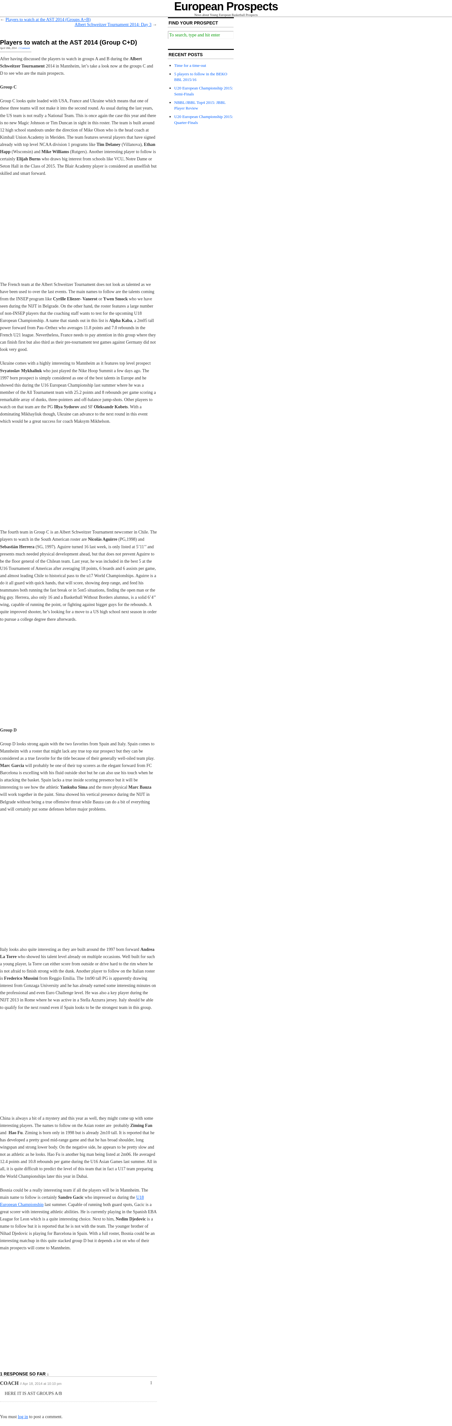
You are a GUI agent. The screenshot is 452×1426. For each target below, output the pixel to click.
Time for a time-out (190, 65)
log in (23, 1416)
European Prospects (226, 6)
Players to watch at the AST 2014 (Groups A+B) (48, 19)
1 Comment (24, 48)
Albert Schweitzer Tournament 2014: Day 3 (113, 24)
